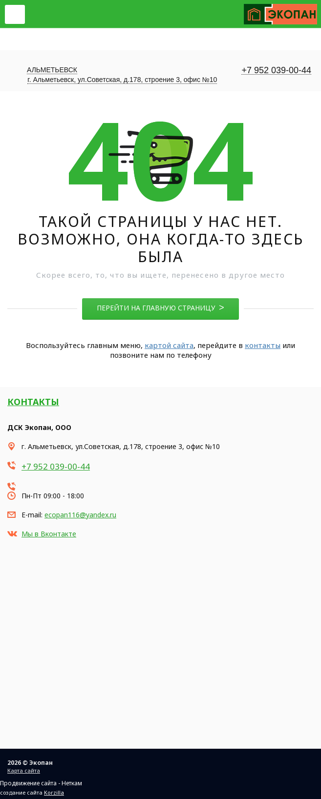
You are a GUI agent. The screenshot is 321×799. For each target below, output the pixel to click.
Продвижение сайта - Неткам (41, 783)
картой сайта (169, 345)
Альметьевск (52, 70)
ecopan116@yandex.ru (80, 514)
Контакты (33, 402)
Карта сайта (23, 770)
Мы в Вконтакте (48, 533)
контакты (262, 345)
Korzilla (54, 792)
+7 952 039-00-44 (276, 70)
